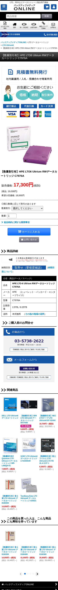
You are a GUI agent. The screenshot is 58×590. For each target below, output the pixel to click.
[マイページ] (53, 6)
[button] (4, 7)
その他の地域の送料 (34, 314)
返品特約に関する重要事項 (16, 222)
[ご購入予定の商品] (46, 6)
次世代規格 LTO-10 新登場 (13, 34)
